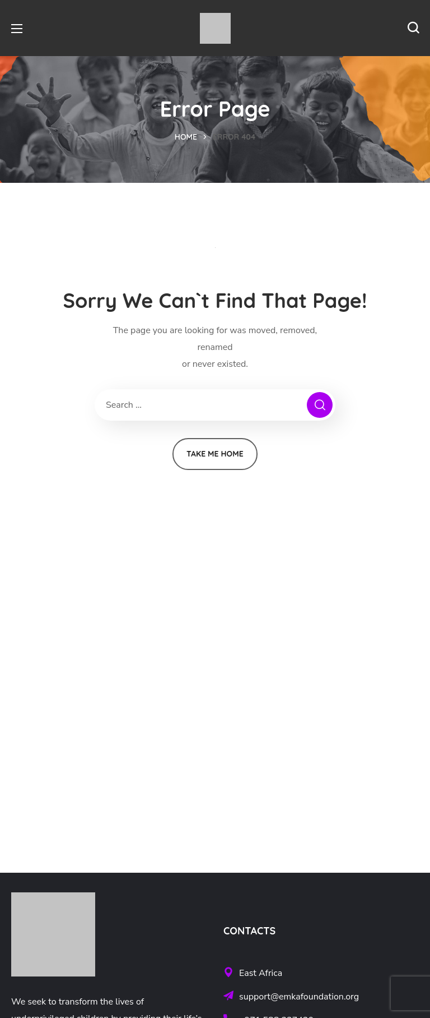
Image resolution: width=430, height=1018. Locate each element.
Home (186, 137)
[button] (413, 28)
